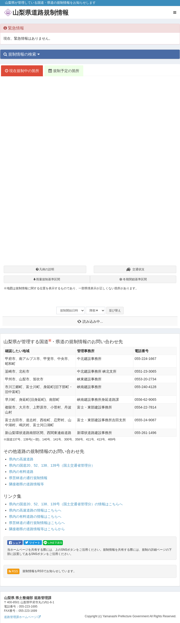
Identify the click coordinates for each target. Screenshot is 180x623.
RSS (13, 571)
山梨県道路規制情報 (40, 12)
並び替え (115, 310)
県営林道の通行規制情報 (28, 478)
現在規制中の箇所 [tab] (22, 71)
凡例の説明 (45, 269)
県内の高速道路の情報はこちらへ (35, 510)
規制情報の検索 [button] (21, 54)
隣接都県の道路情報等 (26, 484)
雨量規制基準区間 (47, 279)
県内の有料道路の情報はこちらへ (35, 517)
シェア (15, 542)
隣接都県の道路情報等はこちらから (37, 529)
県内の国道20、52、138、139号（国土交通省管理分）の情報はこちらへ (66, 504)
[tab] (90, 54)
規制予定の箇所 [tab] (63, 71)
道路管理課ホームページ (22, 617)
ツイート (32, 542)
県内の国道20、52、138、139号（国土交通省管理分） (52, 465)
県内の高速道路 (21, 459)
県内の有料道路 (21, 472)
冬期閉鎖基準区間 (133, 279)
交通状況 (135, 270)
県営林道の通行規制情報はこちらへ (37, 523)
